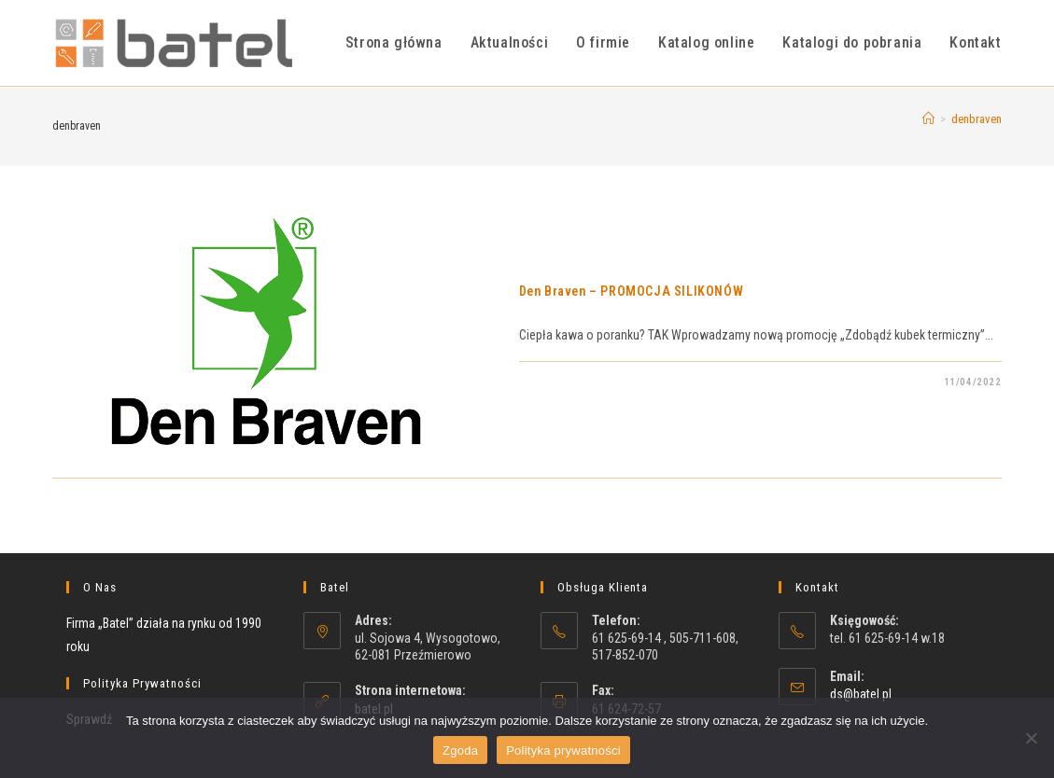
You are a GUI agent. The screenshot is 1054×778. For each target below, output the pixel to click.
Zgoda (460, 750)
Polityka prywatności (563, 750)
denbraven (976, 119)
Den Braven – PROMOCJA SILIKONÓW (631, 291)
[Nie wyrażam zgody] (1030, 738)
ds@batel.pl (861, 694)
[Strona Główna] (928, 119)
